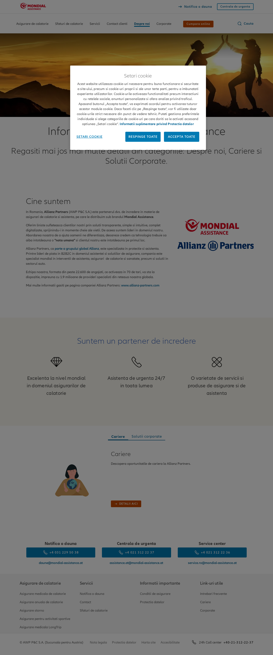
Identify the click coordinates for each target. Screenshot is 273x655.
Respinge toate (142, 137)
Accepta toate (181, 137)
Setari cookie (89, 137)
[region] (138, 108)
